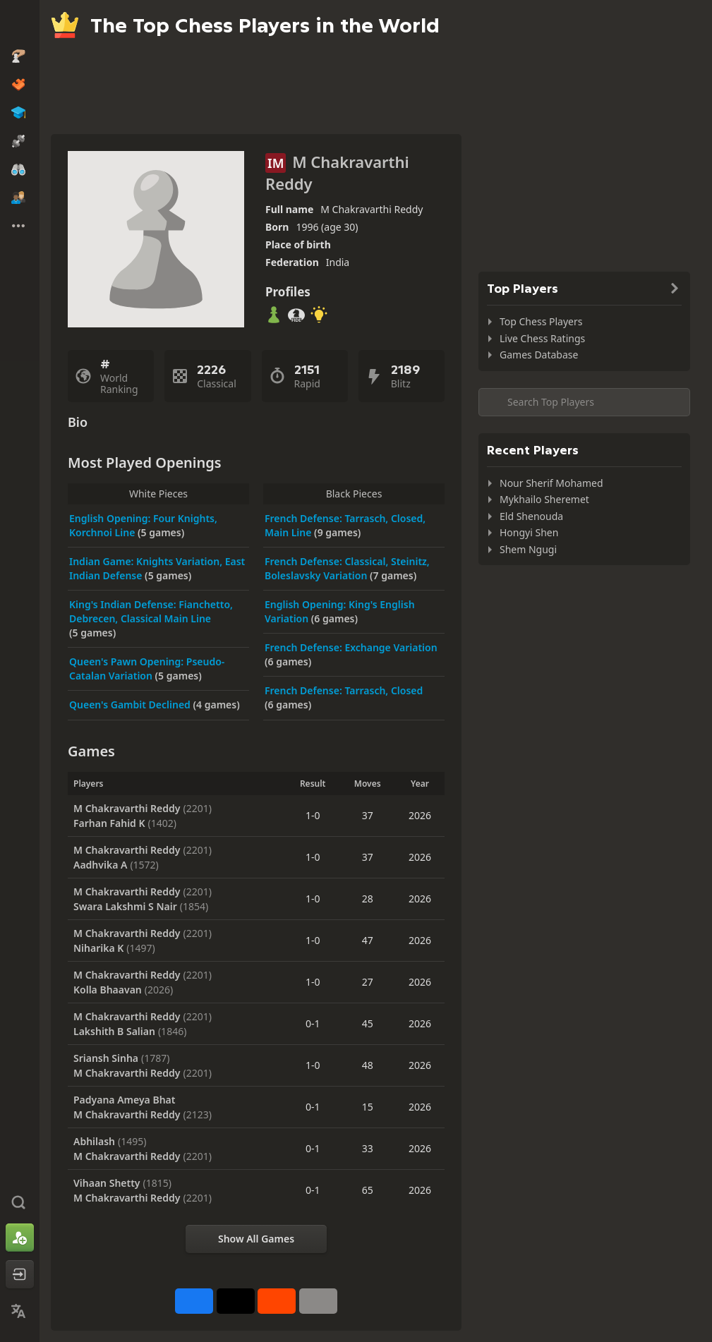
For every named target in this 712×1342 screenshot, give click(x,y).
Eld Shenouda (531, 516)
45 (367, 1023)
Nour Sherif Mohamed (551, 483)
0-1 (313, 1023)
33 (367, 1148)
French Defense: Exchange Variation (351, 647)
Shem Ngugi (528, 549)
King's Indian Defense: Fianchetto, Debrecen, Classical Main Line (151, 611)
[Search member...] (584, 402)
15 (367, 1106)
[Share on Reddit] (277, 1301)
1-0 (313, 815)
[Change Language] (20, 1311)
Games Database (539, 354)
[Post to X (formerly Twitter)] (236, 1301)
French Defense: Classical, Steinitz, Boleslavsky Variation (347, 568)
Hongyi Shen (529, 532)
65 (367, 1190)
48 (367, 1065)
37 (367, 815)
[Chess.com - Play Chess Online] (20, 24)
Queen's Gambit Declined (131, 704)
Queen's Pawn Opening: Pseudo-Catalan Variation (146, 668)
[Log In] (20, 1274)
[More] (318, 1301)
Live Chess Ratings (542, 338)
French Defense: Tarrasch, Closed (344, 690)
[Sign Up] (20, 1237)
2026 (420, 815)
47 (367, 940)
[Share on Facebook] (194, 1301)
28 (367, 898)
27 (367, 982)
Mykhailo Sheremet (544, 499)
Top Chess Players (541, 321)
